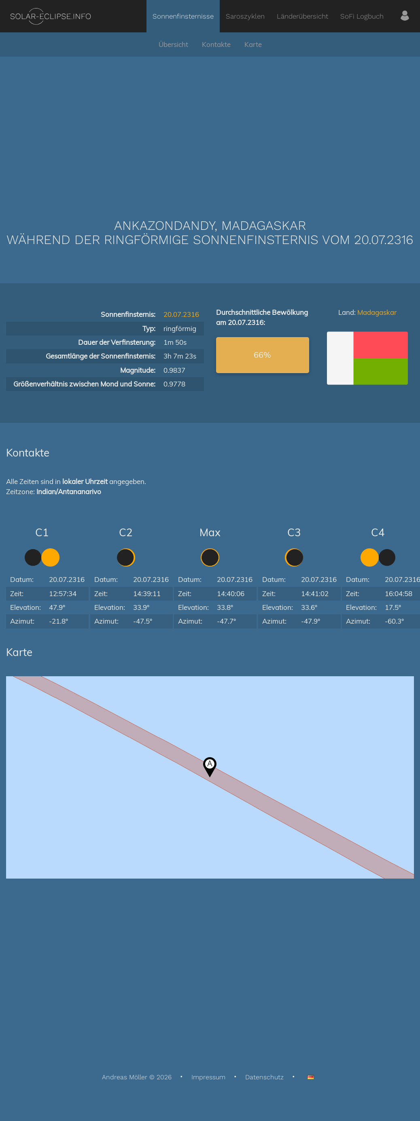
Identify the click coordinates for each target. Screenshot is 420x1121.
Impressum (208, 1077)
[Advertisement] (210, 125)
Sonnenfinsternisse (183, 16)
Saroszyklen (245, 16)
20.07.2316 (181, 314)
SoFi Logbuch (362, 16)
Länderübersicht (302, 16)
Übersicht (173, 44)
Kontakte (216, 44)
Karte (253, 44)
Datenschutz (264, 1077)
